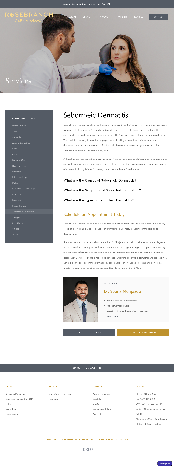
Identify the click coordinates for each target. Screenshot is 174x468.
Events (95, 403)
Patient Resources (101, 394)
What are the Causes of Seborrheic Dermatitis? (100, 180)
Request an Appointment (143, 332)
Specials (96, 399)
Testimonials (11, 414)
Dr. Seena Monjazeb (15, 394)
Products (53, 399)
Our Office (10, 408)
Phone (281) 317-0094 (146, 394)
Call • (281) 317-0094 (89, 332)
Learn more (112, 315)
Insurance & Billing (101, 408)
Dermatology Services (60, 394)
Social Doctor (119, 439)
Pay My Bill (97, 414)
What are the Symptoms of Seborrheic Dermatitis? (102, 190)
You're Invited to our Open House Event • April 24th (87, 4)
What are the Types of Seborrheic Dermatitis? (99, 200)
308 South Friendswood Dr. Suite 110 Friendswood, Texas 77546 (150, 408)
